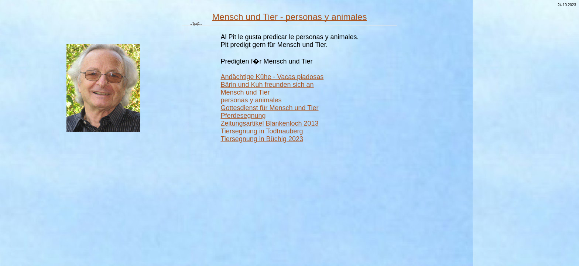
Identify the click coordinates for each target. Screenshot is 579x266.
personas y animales (250, 100)
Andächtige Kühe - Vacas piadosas (271, 77)
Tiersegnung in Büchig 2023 (261, 139)
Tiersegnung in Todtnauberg (261, 131)
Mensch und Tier (245, 92)
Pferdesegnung (242, 115)
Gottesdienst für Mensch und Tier (269, 108)
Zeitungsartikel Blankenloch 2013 (269, 123)
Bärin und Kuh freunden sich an (267, 84)
